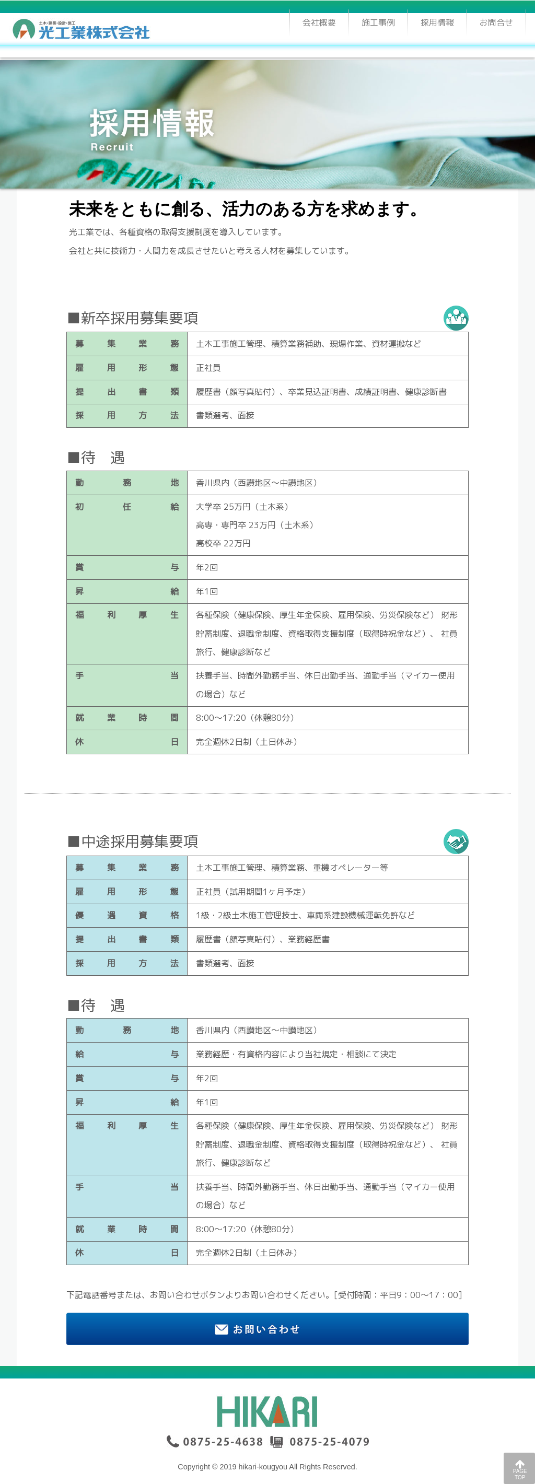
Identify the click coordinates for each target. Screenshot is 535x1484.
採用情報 (444, 20)
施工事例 (378, 22)
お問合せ (496, 22)
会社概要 (319, 22)
